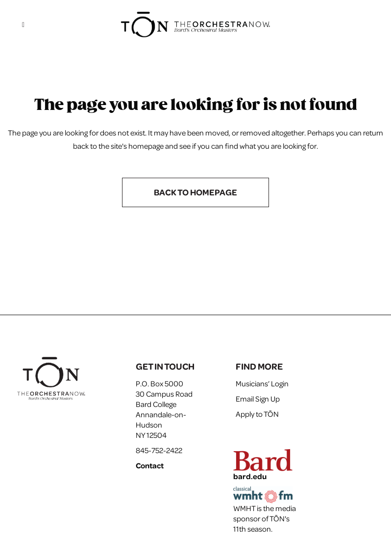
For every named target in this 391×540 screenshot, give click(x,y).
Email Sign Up (258, 398)
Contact (150, 465)
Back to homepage (195, 192)
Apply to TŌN (257, 413)
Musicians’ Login (262, 383)
